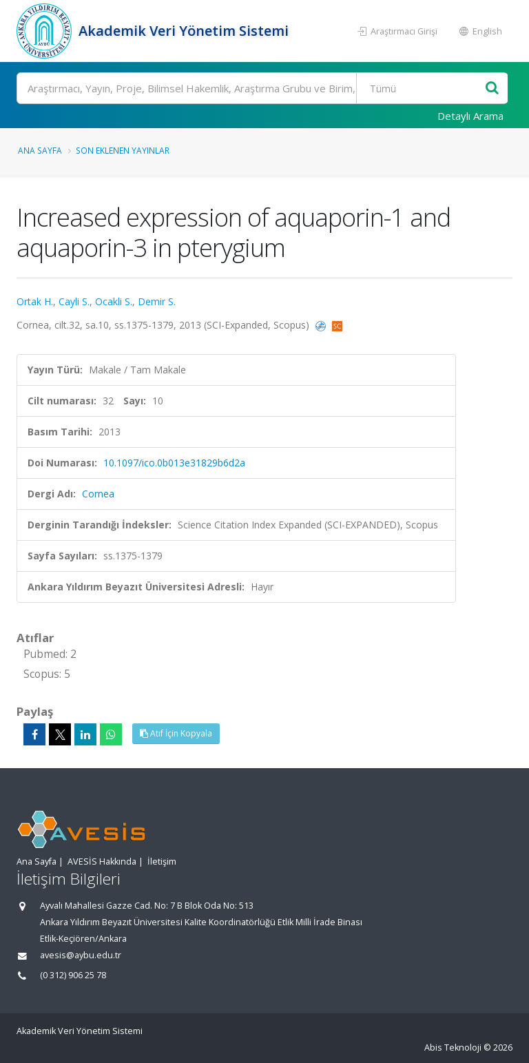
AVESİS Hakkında (102, 861)
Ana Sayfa (40, 150)
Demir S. (157, 301)
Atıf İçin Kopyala (176, 733)
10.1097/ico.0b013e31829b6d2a (174, 462)
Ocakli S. (113, 301)
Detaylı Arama (470, 116)
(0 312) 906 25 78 (73, 975)
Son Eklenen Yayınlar (122, 150)
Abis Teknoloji (452, 1047)
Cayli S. (74, 301)
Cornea (98, 493)
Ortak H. (35, 301)
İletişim (161, 861)
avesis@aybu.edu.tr (80, 955)
